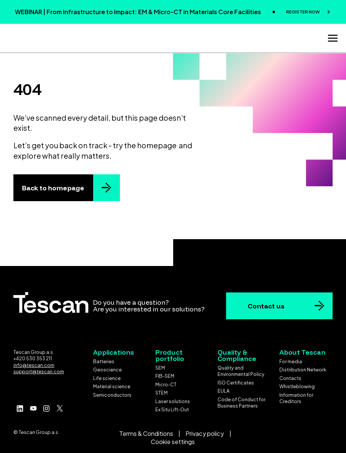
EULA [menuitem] (223, 389)
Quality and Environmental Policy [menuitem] (241, 368)
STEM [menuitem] (161, 391)
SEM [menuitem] (160, 365)
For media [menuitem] (290, 359)
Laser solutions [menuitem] (172, 399)
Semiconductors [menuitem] (112, 393)
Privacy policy (204, 431)
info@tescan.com (33, 363)
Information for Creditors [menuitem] (296, 396)
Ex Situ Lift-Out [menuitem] (172, 408)
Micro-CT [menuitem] (166, 382)
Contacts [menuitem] (290, 376)
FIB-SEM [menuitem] (164, 374)
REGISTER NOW (303, 12)
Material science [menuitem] (111, 384)
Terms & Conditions (146, 431)
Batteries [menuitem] (103, 359)
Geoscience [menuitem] (107, 367)
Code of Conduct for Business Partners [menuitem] (242, 400)
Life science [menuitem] (107, 376)
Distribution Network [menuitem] (302, 367)
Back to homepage (53, 185)
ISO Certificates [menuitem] (236, 380)
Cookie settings (173, 440)
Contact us (266, 304)
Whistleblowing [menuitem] (297, 384)
